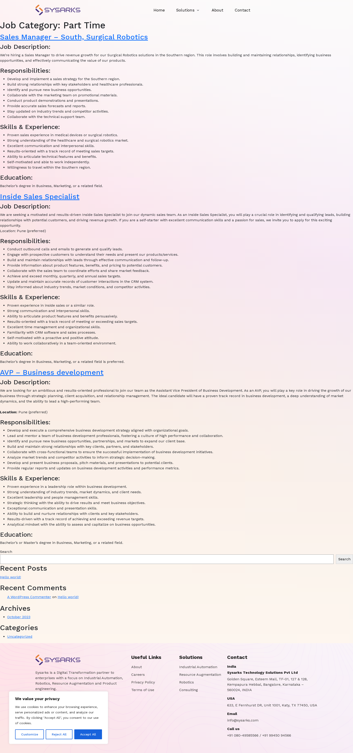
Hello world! (10, 577)
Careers (138, 674)
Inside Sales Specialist (39, 196)
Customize (29, 734)
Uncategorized (19, 636)
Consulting (188, 690)
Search (6, 551)
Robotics (186, 682)
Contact (242, 10)
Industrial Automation (198, 667)
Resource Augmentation (200, 674)
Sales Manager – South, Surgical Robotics (74, 37)
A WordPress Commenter (29, 597)
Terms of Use (142, 690)
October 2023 (18, 617)
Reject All (59, 734)
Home (159, 10)
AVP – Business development (52, 372)
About (217, 10)
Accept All (88, 734)
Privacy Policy (143, 682)
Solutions (185, 10)
